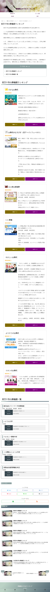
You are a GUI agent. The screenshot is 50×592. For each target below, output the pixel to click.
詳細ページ (15, 124)
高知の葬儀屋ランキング (6, 483)
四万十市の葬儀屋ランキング (14, 71)
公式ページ (35, 124)
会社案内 (25, 588)
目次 (23, 66)
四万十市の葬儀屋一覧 (12, 74)
